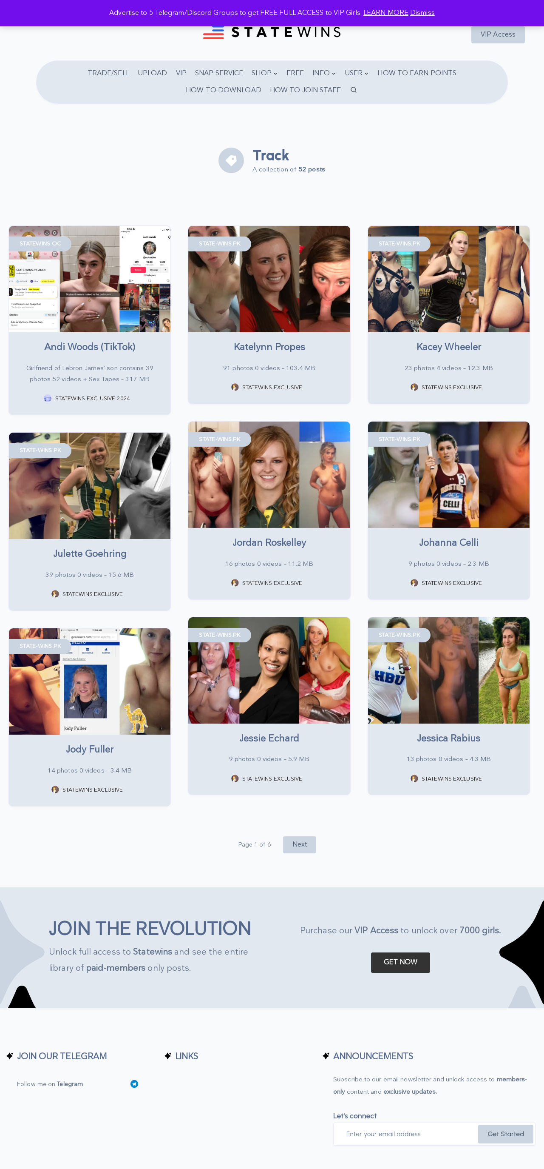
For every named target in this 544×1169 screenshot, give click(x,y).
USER (354, 73)
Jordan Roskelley (269, 543)
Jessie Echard (269, 738)
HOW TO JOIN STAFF (305, 90)
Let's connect (355, 1116)
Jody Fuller (89, 750)
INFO (320, 73)
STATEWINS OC (40, 243)
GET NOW (401, 962)
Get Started (505, 1134)
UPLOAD (152, 73)
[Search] (354, 90)
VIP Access (498, 35)
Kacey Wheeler (448, 347)
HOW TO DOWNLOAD (223, 90)
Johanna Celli (449, 543)
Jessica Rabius (448, 738)
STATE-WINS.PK (219, 243)
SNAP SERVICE (219, 73)
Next (299, 845)
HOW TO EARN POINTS (416, 73)
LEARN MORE (385, 13)
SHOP (261, 73)
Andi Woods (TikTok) (89, 347)
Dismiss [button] (422, 13)
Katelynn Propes (269, 347)
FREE (295, 73)
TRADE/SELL (108, 73)
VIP (181, 73)
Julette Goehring (90, 554)
